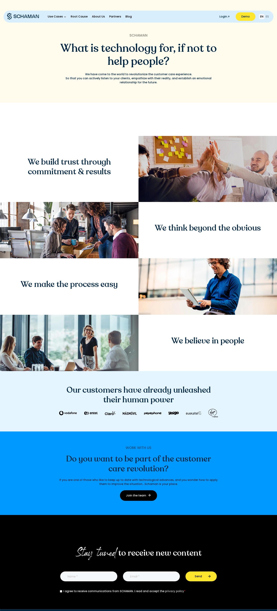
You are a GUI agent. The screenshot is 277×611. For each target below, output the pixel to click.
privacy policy (174, 591)
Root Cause (79, 16)
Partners (115, 16)
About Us (98, 16)
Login (224, 16)
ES (267, 16)
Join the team (138, 495)
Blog (128, 16)
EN (261, 16)
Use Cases (55, 16)
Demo (245, 16)
